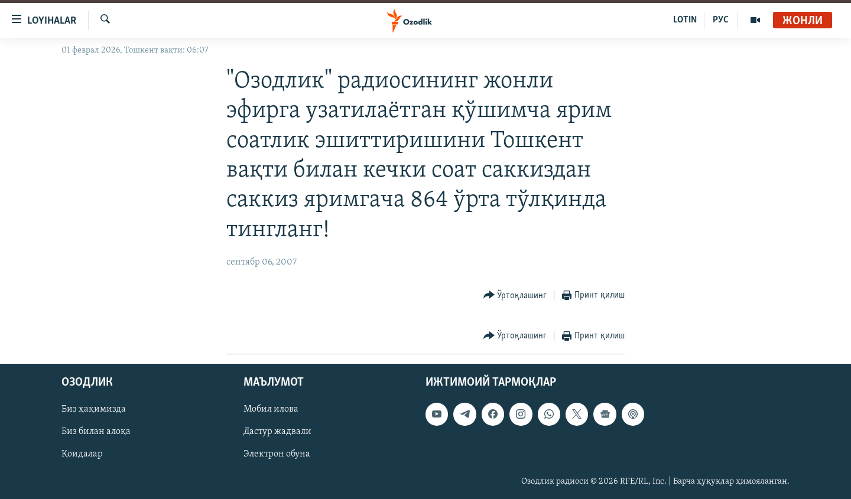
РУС (721, 20)
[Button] (515, 296)
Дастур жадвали (277, 432)
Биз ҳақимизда (93, 410)
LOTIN (685, 20)
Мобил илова (270, 410)
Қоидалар (82, 454)
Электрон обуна (276, 454)
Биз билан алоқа (96, 432)
